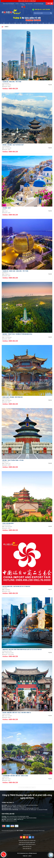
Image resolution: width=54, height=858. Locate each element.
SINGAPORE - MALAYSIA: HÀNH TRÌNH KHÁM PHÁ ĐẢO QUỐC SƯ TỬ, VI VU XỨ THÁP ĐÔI (22, 649)
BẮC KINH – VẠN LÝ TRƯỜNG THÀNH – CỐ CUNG (12, 460)
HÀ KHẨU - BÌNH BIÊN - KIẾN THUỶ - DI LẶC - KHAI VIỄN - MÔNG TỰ (16, 712)
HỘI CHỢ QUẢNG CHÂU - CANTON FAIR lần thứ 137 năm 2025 (16, 586)
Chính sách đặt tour (27, 848)
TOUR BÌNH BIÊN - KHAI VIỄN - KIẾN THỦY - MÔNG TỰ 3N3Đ (15, 775)
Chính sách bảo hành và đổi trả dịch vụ (27, 844)
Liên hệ (29, 855)
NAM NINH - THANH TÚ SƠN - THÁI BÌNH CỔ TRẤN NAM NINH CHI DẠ (17, 334)
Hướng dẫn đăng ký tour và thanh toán (27, 840)
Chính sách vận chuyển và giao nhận (27, 842)
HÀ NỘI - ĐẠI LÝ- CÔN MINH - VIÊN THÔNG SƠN (12, 397)
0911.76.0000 (20, 830)
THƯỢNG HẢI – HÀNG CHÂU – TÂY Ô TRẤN (11, 81)
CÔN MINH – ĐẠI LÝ (6, 208)
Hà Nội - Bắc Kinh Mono (8, 523)
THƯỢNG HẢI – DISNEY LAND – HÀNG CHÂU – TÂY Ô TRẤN (15, 271)
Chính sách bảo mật (27, 846)
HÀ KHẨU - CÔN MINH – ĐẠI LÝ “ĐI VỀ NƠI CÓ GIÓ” (13, 144)
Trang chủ (25, 855)
